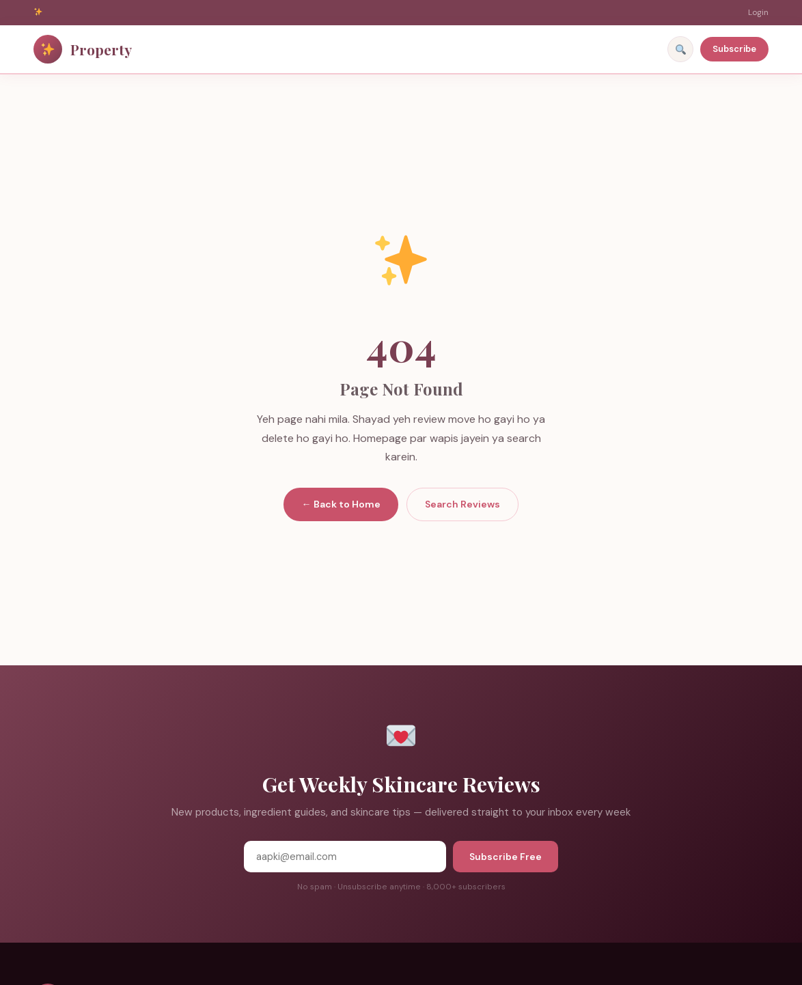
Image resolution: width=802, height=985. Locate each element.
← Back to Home (340, 504)
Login (758, 12)
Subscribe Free (505, 856)
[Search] (680, 49)
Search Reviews (462, 504)
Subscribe (734, 49)
